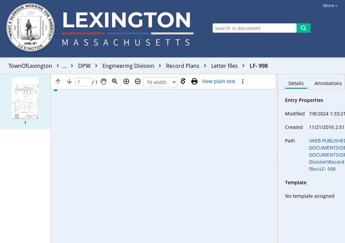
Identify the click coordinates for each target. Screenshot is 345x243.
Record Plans (188, 66)
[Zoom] (115, 81)
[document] (311, 158)
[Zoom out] (138, 81)
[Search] (303, 28)
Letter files (229, 66)
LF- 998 (259, 66)
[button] (25, 101)
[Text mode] (218, 81)
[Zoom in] (126, 81)
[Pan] (103, 81)
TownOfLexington (42, 66)
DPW (89, 66)
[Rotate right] (183, 81)
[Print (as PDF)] (194, 81)
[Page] (83, 82)
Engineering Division (133, 66)
